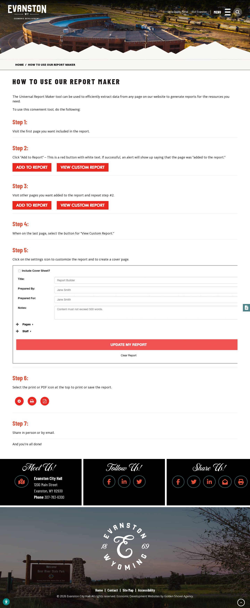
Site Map (128, 590)
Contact (112, 590)
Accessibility (146, 590)
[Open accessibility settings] (6, 601)
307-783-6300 (54, 497)
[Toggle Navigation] (222, 12)
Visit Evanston (199, 12)
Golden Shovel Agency (178, 596)
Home (99, 590)
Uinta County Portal (178, 12)
